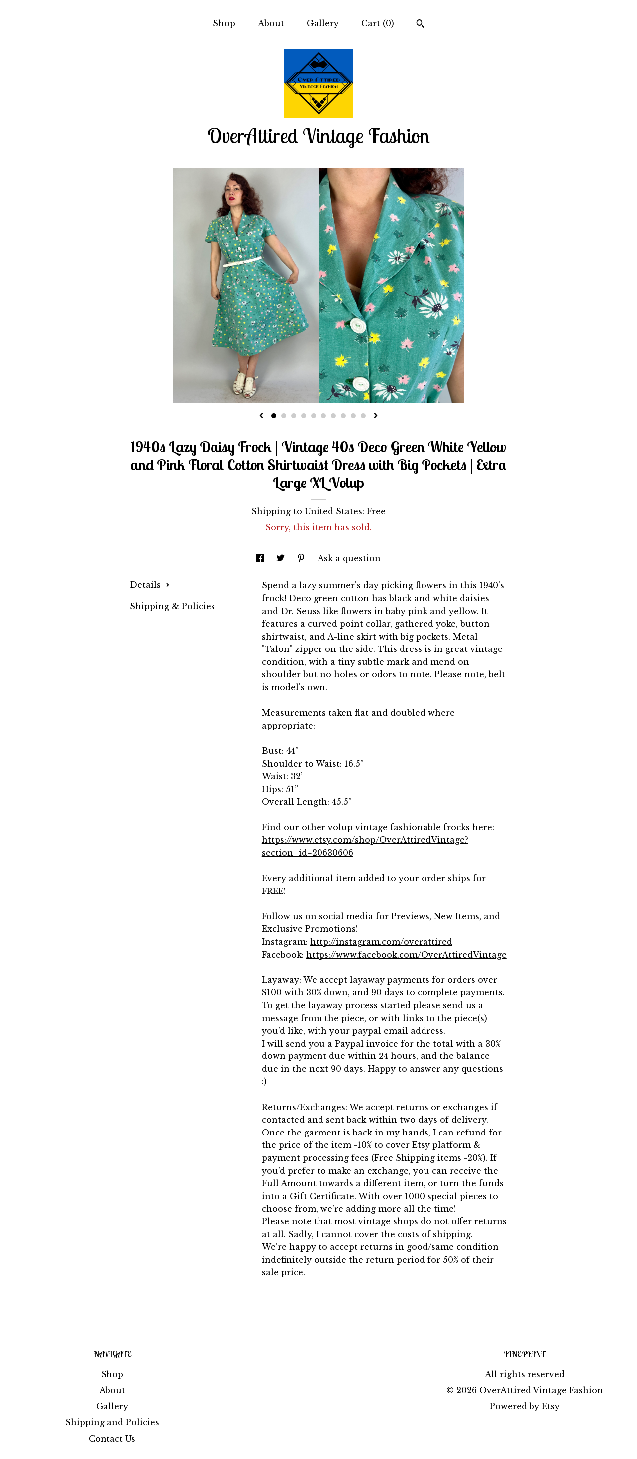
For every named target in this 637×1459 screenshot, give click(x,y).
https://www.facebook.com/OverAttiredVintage (406, 955)
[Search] (420, 24)
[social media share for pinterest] (302, 558)
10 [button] (363, 415)
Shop (224, 23)
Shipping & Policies (172, 606)
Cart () (377, 23)
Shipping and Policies (112, 1422)
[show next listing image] (375, 416)
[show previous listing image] (261, 416)
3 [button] (293, 415)
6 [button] (323, 415)
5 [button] (313, 415)
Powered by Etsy (525, 1406)
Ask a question (349, 558)
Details (150, 585)
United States (333, 511)
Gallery (323, 23)
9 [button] (353, 415)
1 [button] (273, 415)
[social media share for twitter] (281, 558)
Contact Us (112, 1439)
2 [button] (283, 415)
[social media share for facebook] (261, 558)
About (271, 23)
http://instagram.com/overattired (381, 942)
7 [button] (333, 415)
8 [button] (343, 415)
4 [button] (303, 415)
